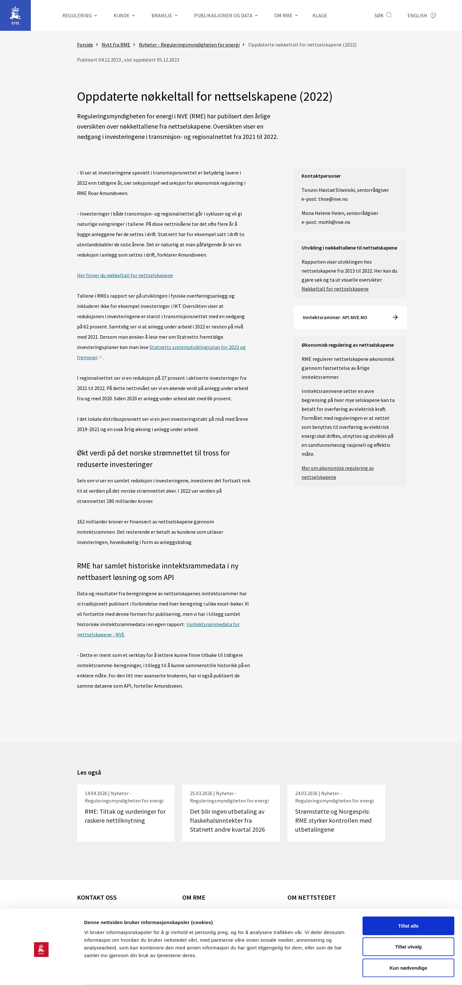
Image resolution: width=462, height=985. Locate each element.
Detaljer (342, 972)
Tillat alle (408, 901)
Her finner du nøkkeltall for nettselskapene (125, 275)
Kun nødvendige (408, 943)
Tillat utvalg (408, 922)
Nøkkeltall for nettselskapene (335, 288)
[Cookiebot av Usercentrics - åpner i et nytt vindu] (41, 972)
